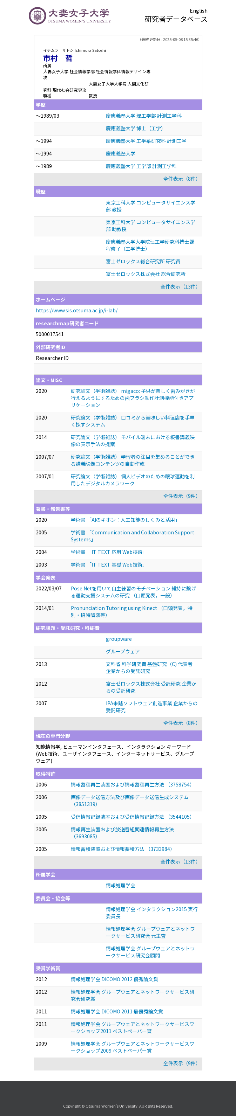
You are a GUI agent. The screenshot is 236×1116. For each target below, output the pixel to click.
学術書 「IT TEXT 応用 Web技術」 (109, 551)
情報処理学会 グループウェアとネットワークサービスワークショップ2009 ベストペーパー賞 (132, 1047)
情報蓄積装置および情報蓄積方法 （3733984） (123, 848)
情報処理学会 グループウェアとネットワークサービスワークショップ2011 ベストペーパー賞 (132, 1027)
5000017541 (50, 334)
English (199, 10)
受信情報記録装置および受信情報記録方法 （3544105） (133, 816)
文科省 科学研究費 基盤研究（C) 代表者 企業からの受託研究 (149, 667)
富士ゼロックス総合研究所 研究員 (143, 261)
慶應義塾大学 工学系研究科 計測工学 (146, 140)
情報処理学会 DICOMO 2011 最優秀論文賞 (117, 1011)
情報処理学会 (120, 885)
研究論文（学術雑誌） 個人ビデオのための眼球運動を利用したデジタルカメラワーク (133, 480)
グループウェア (123, 651)
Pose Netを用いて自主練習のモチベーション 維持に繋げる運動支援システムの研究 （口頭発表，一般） (133, 592)
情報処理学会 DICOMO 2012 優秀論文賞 (114, 979)
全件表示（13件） (181, 286)
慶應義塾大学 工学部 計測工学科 (141, 165)
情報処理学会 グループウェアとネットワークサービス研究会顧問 (150, 952)
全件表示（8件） (182, 178)
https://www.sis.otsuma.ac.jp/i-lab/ (76, 310)
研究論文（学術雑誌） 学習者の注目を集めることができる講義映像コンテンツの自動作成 (133, 460)
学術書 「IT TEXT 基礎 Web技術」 (109, 564)
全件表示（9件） (182, 495)
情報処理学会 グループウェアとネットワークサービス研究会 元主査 (150, 932)
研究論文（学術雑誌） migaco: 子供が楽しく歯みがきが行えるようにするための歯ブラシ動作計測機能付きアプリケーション (133, 397)
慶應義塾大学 (120, 153)
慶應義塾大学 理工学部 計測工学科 (144, 115)
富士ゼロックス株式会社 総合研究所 (146, 273)
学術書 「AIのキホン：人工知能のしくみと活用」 (125, 519)
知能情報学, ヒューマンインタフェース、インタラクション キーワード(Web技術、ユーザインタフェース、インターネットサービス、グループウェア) (115, 753)
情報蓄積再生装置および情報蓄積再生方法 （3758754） (133, 784)
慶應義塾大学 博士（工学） (136, 128)
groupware (119, 638)
